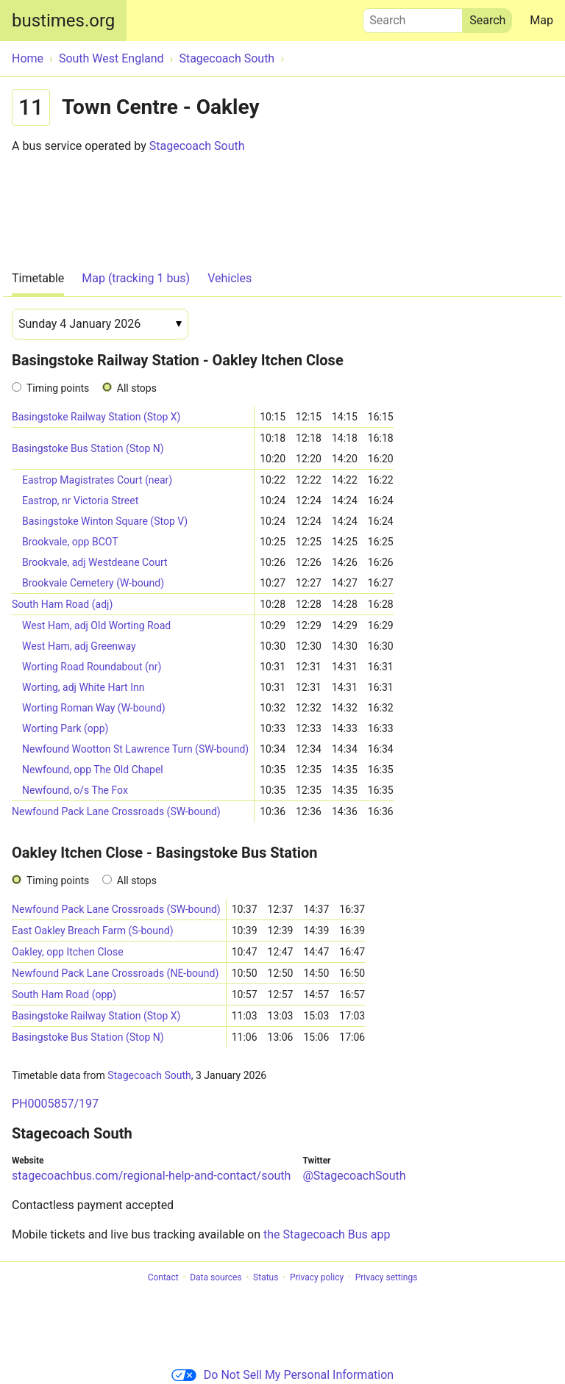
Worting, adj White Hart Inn (83, 687)
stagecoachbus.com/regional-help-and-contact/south (151, 1176)
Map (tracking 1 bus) (136, 278)
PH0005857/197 (55, 1104)
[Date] (100, 324)
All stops (137, 388)
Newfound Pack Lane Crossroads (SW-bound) (116, 811)
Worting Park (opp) (65, 728)
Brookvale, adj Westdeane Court (95, 562)
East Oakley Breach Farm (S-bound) (93, 930)
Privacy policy (317, 1277)
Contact (163, 1277)
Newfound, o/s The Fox (75, 790)
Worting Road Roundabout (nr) (91, 667)
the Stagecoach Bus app (326, 1234)
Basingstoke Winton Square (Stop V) (105, 521)
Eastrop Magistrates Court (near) (97, 480)
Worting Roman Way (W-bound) (94, 708)
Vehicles (229, 278)
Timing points (57, 388)
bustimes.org (63, 20)
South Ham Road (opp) (64, 994)
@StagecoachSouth (353, 1176)
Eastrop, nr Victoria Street (80, 500)
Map (541, 20)
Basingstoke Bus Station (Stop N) (88, 448)
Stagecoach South (197, 146)
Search (413, 17)
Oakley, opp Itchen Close (68, 952)
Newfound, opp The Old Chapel (92, 769)
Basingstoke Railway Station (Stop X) (96, 417)
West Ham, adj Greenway (79, 646)
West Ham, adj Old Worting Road (96, 625)
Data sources (215, 1277)
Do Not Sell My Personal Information (282, 1375)
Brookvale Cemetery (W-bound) (93, 583)
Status (265, 1277)
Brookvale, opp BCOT (70, 542)
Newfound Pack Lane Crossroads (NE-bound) (115, 973)
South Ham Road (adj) (62, 604)
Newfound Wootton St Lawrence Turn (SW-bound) (135, 749)
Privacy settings (386, 1277)
